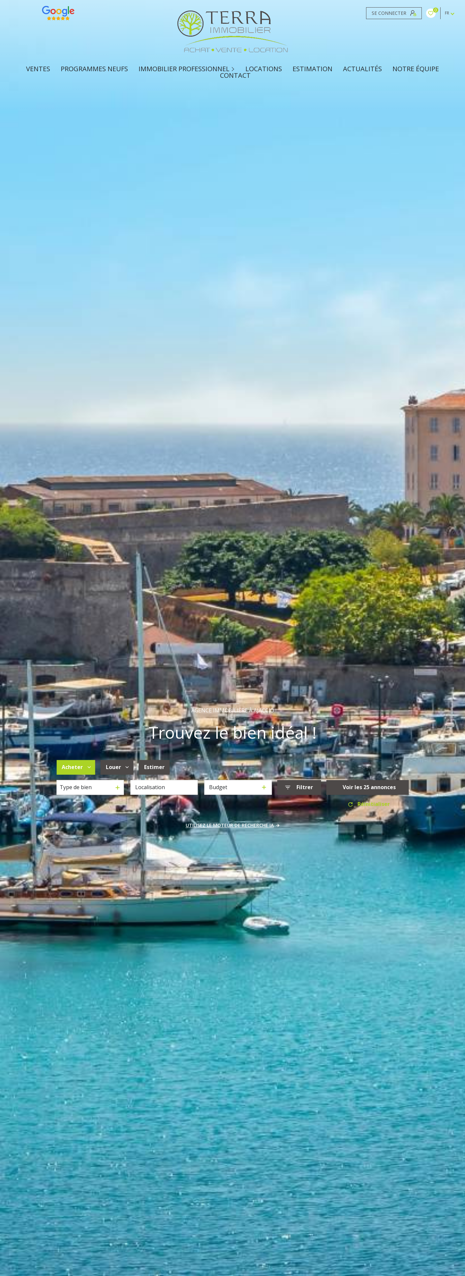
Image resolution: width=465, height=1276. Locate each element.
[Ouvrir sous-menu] (233, 68)
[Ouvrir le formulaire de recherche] (299, 787)
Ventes (38, 69)
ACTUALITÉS (362, 69)
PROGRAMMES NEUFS (94, 69)
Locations (263, 69)
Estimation (312, 69)
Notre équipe (415, 69)
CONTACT (235, 75)
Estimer (154, 767)
